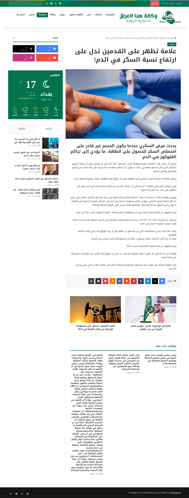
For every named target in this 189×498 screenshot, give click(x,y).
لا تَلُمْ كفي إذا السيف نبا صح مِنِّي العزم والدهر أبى (27, 141)
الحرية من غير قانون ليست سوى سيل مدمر (26, 154)
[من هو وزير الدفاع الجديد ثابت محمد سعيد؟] (50, 170)
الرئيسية (110, 15)
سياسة (42, 15)
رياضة (53, 15)
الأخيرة (22, 128)
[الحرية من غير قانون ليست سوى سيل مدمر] (50, 156)
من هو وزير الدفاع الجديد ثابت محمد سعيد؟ (27, 167)
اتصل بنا (21, 15)
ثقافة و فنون (76, 15)
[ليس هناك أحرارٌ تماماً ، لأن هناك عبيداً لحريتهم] (50, 194)
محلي (32, 15)
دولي (62, 15)
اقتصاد (98, 15)
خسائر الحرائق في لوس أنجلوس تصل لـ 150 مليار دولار (36, 180)
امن (89, 15)
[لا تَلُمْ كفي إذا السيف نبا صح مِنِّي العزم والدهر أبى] (50, 143)
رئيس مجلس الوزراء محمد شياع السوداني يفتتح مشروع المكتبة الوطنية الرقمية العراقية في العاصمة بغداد (160, 359)
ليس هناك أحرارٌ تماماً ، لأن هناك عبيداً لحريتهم (26, 191)
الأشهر (49, 128)
